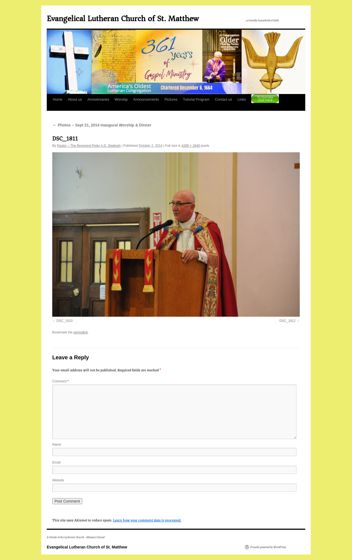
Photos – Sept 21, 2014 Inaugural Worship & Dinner (101, 125)
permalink (80, 332)
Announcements (146, 99)
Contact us (223, 99)
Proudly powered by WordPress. (268, 547)
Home (57, 99)
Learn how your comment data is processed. (147, 520)
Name (56, 444)
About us (75, 99)
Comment (60, 381)
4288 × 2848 (191, 146)
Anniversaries (98, 99)
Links (242, 99)
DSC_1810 (64, 321)
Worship (121, 99)
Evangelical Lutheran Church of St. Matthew (123, 18)
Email (56, 462)
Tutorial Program (196, 99)
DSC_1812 (287, 321)
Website (58, 480)
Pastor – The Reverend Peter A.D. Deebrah (88, 146)
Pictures (170, 99)
